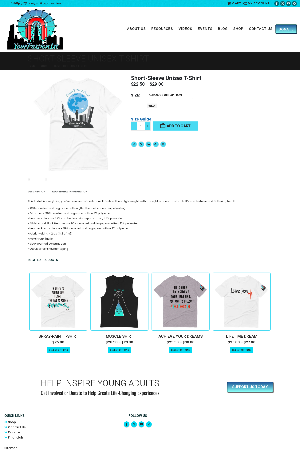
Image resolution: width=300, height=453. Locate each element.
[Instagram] (294, 3)
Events (205, 28)
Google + (156, 144)
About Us (136, 28)
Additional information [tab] (69, 191)
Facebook (134, 144)
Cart (234, 3)
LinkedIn (148, 144)
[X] (282, 3)
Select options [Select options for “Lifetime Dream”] (241, 350)
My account (256, 3)
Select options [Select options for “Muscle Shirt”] (119, 350)
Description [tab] (36, 191)
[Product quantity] (141, 126)
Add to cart (179, 126)
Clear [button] (151, 105)
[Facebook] (276, 3)
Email (163, 144)
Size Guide (141, 119)
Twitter (141, 144)
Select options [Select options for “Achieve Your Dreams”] (180, 350)
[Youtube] (288, 3)
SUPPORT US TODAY (250, 386)
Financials (16, 438)
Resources (162, 28)
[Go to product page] (58, 301)
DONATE (286, 29)
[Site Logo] (35, 29)
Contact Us (261, 28)
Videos (185, 28)
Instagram (149, 424)
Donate (14, 433)
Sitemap (11, 449)
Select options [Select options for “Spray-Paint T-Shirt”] (58, 350)
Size (135, 95)
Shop (238, 28)
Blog (223, 28)
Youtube (141, 424)
